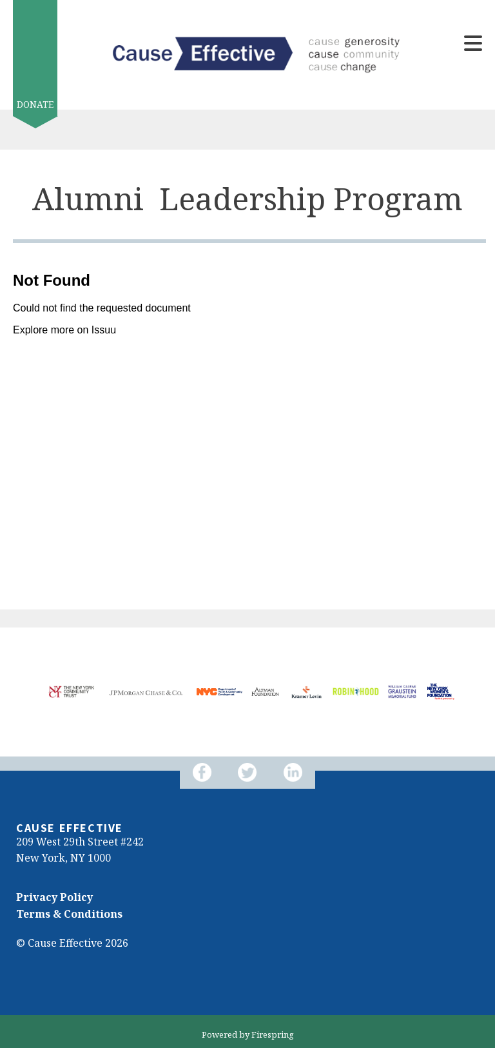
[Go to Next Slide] (31, 719)
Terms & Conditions (69, 914)
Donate (35, 104)
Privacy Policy (54, 897)
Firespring (272, 1034)
